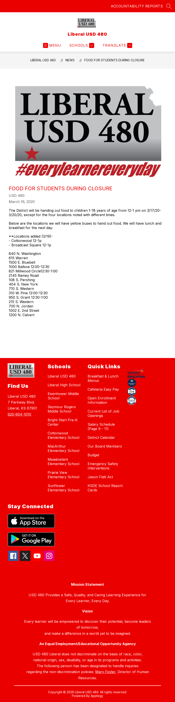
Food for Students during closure (114, 60)
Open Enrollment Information (102, 400)
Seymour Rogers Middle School (62, 409)
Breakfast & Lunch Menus (103, 378)
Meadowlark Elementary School (63, 461)
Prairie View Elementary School (63, 474)
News (70, 60)
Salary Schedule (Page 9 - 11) (101, 426)
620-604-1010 (19, 414)
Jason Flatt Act (100, 477)
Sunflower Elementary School (63, 487)
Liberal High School (64, 385)
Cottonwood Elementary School (63, 435)
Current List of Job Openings (103, 413)
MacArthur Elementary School (63, 448)
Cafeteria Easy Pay (103, 389)
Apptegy (97, 696)
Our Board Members (105, 446)
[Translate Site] (116, 45)
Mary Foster (105, 672)
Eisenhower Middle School (63, 396)
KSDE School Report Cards (105, 487)
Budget (93, 455)
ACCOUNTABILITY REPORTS (137, 6)
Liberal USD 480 (43, 60)
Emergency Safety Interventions (103, 466)
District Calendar (101, 437)
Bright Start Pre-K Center (63, 422)
